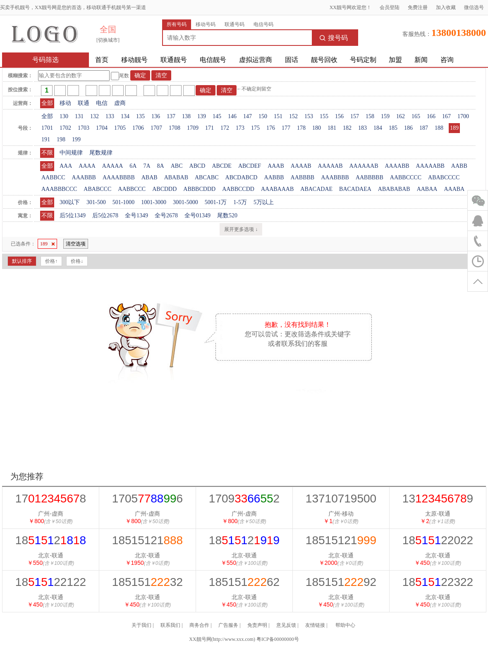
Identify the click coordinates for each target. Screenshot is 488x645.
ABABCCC (97, 189)
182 (347, 128)
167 (446, 116)
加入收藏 (446, 7)
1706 (138, 128)
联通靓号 (173, 59)
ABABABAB (394, 189)
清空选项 (76, 244)
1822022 (437, 540)
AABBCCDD (238, 189)
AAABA (454, 189)
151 (278, 116)
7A (146, 166)
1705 (120, 128)
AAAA (87, 166)
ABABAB (176, 177)
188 (439, 128)
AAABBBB (335, 177)
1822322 (437, 582)
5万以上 (264, 202)
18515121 (147, 540)
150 (262, 116)
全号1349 (136, 215)
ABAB (149, 177)
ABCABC (207, 177)
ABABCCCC (443, 177)
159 (385, 116)
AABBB (274, 177)
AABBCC (53, 177)
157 (354, 116)
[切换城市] (108, 40)
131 (79, 116)
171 (209, 128)
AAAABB (397, 166)
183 (362, 128)
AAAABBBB (119, 177)
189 (454, 128)
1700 (463, 116)
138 (186, 116)
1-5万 (240, 202)
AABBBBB (369, 177)
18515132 (147, 582)
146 (232, 116)
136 (155, 116)
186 (408, 128)
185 (393, 128)
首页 (101, 59)
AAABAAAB (277, 189)
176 (270, 128)
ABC (177, 166)
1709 (193, 128)
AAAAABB (430, 166)
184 (377, 128)
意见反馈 (286, 625)
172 (224, 128)
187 (423, 128)
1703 (83, 128)
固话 (291, 59)
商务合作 (199, 625)
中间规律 (71, 153)
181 (332, 128)
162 (400, 116)
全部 (47, 103)
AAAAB (301, 166)
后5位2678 (105, 215)
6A (132, 166)
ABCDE (221, 166)
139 (201, 116)
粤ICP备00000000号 (277, 639)
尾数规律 (100, 153)
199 (76, 139)
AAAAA (112, 166)
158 (370, 116)
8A (160, 166)
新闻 (421, 59)
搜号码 (334, 37)
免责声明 (257, 625)
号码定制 (363, 59)
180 (316, 128)
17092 (244, 498)
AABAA (427, 189)
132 (94, 116)
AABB (459, 166)
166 (431, 116)
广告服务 (228, 625)
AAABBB (84, 177)
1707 (156, 128)
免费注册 (418, 7)
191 (45, 139)
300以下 (70, 202)
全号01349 (197, 215)
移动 (65, 103)
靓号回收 (324, 59)
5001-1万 (216, 202)
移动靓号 (134, 59)
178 (301, 128)
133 (109, 116)
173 (240, 128)
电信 (102, 103)
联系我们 (170, 625)
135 (140, 116)
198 (61, 139)
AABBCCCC (405, 177)
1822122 (50, 582)
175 (255, 128)
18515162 (244, 582)
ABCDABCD (241, 177)
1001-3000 (153, 202)
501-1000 (123, 202)
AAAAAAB (363, 166)
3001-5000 (185, 202)
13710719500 (341, 498)
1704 (102, 128)
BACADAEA (355, 189)
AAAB (276, 166)
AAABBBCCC (59, 189)
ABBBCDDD (199, 189)
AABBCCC (132, 189)
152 (293, 116)
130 (64, 116)
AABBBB (303, 177)
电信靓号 (213, 59)
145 (217, 116)
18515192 (341, 582)
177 (286, 128)
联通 (83, 103)
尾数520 (227, 215)
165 (415, 116)
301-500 (96, 202)
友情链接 (315, 625)
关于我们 (141, 625)
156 (339, 116)
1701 (47, 128)
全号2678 (166, 215)
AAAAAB (330, 166)
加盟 (395, 59)
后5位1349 (73, 215)
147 (247, 116)
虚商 (120, 103)
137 (171, 116)
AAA (66, 166)
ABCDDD (164, 189)
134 (125, 116)
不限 (47, 153)
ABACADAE (316, 189)
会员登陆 (389, 7)
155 (324, 116)
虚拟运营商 (255, 59)
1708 (174, 128)
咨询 (447, 59)
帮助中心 (345, 625)
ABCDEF (249, 166)
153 (308, 116)
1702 (65, 128)
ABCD (197, 166)
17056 (147, 498)
